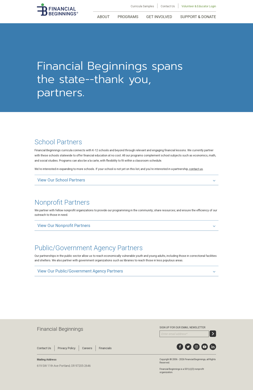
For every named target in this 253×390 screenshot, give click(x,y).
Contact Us (168, 6)
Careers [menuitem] (87, 348)
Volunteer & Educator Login (199, 6)
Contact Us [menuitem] (44, 348)
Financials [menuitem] (105, 348)
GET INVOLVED (159, 17)
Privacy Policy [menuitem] (67, 348)
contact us (196, 169)
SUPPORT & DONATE (198, 17)
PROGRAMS (128, 17)
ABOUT (103, 17)
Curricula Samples (142, 6)
